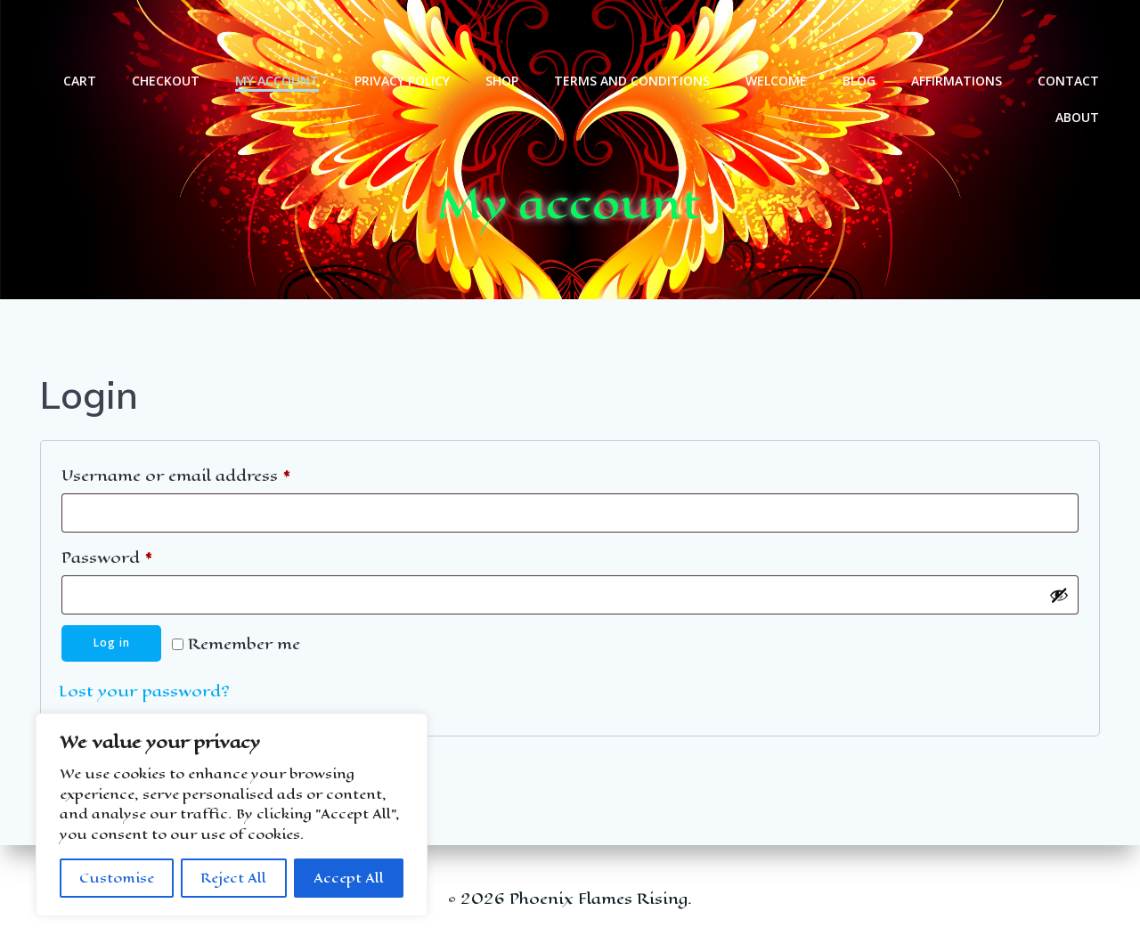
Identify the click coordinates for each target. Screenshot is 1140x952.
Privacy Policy (404, 36)
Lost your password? (144, 693)
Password (142, 558)
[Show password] (1059, 596)
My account (279, 36)
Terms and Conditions (634, 36)
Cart (81, 36)
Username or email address (211, 476)
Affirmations (958, 36)
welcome (778, 36)
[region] (232, 814)
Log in (112, 645)
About (1079, 72)
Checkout (167, 36)
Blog (860, 36)
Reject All (233, 877)
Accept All (349, 877)
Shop (503, 36)
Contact (1070, 36)
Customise (116, 877)
